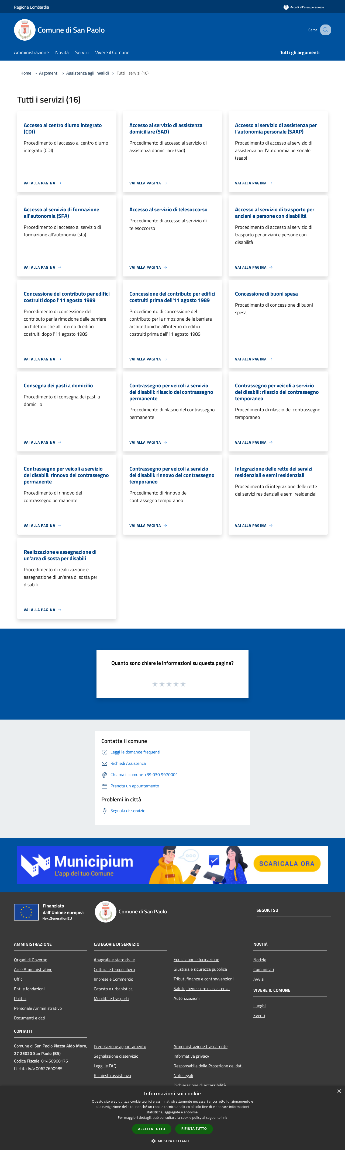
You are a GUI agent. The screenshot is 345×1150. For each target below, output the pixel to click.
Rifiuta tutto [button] (194, 1128)
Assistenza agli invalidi (87, 73)
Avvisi (258, 979)
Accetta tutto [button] (151, 1129)
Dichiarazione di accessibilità (200, 1085)
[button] (172, 1141)
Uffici (18, 979)
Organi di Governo (30, 959)
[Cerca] (324, 29)
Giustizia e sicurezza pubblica (200, 969)
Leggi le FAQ (105, 1066)
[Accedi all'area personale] (304, 7)
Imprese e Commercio (113, 979)
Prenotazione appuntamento (120, 1046)
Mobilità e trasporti (111, 998)
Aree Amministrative (33, 969)
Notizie (259, 959)
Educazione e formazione (196, 959)
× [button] (339, 1091)
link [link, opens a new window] (224, 1117)
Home (25, 73)
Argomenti (48, 73)
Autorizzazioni (187, 998)
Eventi (259, 1015)
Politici (20, 998)
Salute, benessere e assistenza (202, 988)
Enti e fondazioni (29, 989)
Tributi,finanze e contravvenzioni (204, 979)
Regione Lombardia (31, 7)
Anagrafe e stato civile (114, 959)
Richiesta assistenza (112, 1075)
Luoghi (259, 1005)
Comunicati (263, 969)
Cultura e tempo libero (114, 969)
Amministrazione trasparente (200, 1046)
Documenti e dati (29, 1018)
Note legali (183, 1075)
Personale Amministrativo (38, 1008)
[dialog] (172, 1118)
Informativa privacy (191, 1056)
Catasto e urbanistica (113, 989)
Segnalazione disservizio (116, 1056)
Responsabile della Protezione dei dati (208, 1066)
